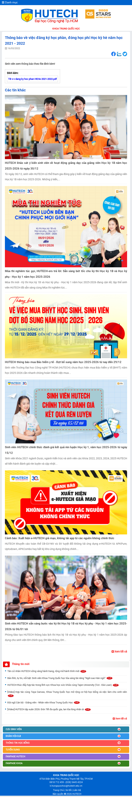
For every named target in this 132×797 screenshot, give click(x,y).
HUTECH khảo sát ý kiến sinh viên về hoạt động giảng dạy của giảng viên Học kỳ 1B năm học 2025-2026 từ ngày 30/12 (66, 165)
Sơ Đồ (69, 790)
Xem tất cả (119, 651)
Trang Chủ (58, 790)
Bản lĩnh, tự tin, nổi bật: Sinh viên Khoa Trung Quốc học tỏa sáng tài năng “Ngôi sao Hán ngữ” (60, 678)
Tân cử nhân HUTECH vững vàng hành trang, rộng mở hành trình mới (47, 671)
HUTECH (76, 794)
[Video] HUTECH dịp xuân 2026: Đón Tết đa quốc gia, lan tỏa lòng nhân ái (49, 709)
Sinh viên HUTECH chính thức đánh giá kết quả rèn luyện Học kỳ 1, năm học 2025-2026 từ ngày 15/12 (66, 450)
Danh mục (10, 2)
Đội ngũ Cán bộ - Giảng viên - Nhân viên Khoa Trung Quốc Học (43, 702)
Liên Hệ (77, 790)
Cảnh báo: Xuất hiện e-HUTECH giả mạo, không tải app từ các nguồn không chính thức (59, 538)
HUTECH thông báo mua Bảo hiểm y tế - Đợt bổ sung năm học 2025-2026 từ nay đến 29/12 (63, 362)
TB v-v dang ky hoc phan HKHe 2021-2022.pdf (32, 79)
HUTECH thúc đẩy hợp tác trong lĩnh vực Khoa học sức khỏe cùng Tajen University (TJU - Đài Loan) (63, 684)
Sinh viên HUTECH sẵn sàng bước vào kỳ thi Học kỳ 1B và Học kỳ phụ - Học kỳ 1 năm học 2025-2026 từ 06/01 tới (66, 626)
